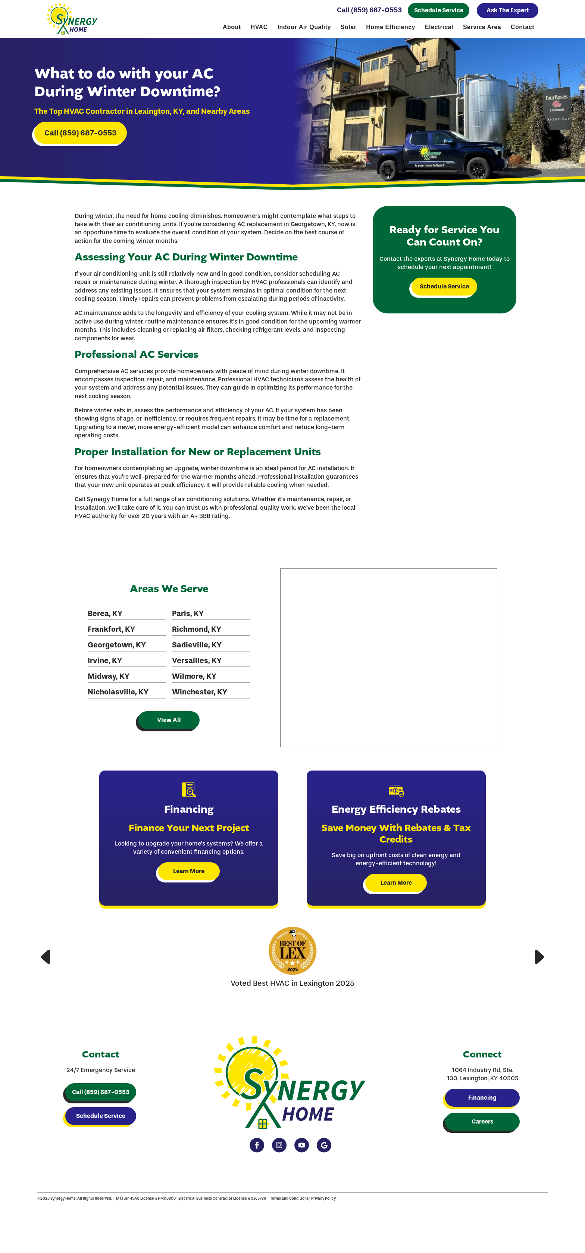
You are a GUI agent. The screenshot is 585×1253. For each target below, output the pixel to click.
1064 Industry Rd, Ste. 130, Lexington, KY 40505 (483, 1080)
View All (168, 723)
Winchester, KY (198, 695)
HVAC (259, 27)
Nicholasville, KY (117, 695)
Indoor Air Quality (304, 27)
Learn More (189, 874)
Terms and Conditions (274, 1206)
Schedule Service (438, 10)
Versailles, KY (196, 664)
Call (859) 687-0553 (369, 10)
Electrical (439, 27)
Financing (482, 1103)
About (232, 27)
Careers (482, 1127)
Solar (348, 27)
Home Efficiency (390, 27)
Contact (522, 27)
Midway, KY (108, 680)
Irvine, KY (104, 664)
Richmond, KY (195, 633)
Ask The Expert (508, 10)
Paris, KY (187, 617)
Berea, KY (104, 617)
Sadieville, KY (196, 648)
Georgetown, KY (116, 648)
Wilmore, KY (193, 680)
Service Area (482, 27)
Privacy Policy (308, 1206)
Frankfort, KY (111, 633)
